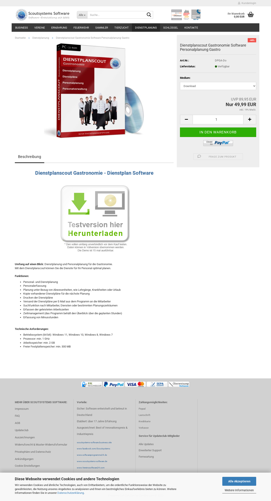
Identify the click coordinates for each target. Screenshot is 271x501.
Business (21, 27)
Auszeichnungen (25, 437)
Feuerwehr (81, 27)
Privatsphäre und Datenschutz (33, 451)
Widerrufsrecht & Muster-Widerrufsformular (41, 444)
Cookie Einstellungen (27, 465)
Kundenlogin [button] (247, 3)
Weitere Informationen (239, 490)
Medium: (185, 77)
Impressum (22, 408)
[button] (186, 119)
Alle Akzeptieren (239, 481)
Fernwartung (146, 456)
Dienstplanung (146, 27)
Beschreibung (29, 156)
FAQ (17, 415)
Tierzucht (121, 27)
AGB (17, 423)
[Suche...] (82, 15)
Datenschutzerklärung (70, 492)
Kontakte (191, 27)
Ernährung (59, 27)
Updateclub (21, 430)
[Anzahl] (218, 119)
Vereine (39, 27)
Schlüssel (170, 27)
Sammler (101, 27)
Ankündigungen (24, 459)
